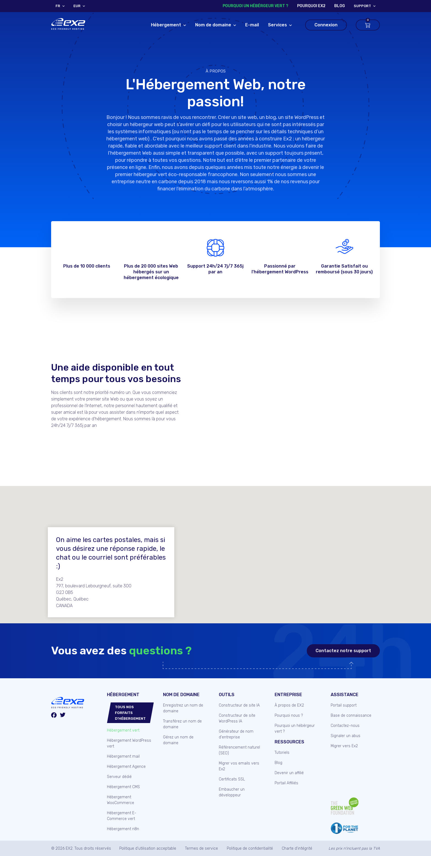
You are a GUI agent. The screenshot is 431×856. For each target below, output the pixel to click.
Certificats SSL (232, 779)
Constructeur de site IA (239, 705)
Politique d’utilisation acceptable (147, 848)
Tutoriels (282, 752)
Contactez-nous (345, 725)
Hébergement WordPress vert (129, 743)
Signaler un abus (345, 735)
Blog (278, 762)
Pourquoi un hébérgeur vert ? (255, 6)
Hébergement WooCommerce (120, 800)
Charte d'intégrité (297, 848)
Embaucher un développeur (232, 792)
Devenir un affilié (289, 773)
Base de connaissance (351, 715)
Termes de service (201, 848)
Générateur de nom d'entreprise (236, 734)
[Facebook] (54, 715)
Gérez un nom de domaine (178, 740)
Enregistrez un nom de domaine (183, 708)
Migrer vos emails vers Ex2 (239, 766)
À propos (216, 71)
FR (58, 6)
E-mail (252, 24)
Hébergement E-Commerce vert (121, 816)
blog (339, 6)
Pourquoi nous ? (289, 715)
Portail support (344, 705)
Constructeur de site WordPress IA (237, 718)
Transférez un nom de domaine (182, 724)
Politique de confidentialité (250, 848)
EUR (77, 6)
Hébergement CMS (123, 787)
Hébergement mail (123, 756)
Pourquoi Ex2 (311, 6)
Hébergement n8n (123, 829)
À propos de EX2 (289, 705)
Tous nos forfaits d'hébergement (130, 713)
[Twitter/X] (62, 716)
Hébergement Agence (126, 766)
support (362, 6)
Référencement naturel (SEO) (239, 750)
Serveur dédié (119, 776)
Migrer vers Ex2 (344, 746)
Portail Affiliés (286, 783)
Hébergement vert (123, 730)
